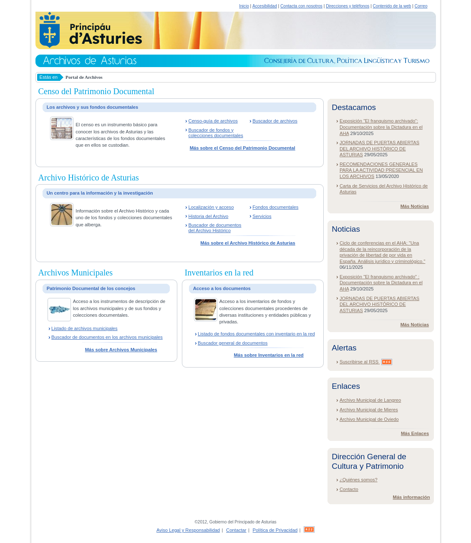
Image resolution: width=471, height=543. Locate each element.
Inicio (244, 6)
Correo (421, 6)
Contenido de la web (392, 6)
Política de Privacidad (275, 530)
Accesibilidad (264, 6)
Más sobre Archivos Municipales (121, 349)
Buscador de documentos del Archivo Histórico (215, 228)
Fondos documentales (275, 207)
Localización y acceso (211, 207)
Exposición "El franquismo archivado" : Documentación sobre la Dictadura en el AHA (381, 282)
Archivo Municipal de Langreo (370, 400)
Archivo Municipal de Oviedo (369, 419)
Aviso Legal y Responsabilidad (188, 530)
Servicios (261, 216)
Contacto (349, 489)
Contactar (236, 530)
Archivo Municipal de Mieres (369, 409)
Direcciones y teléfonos (347, 6)
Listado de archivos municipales (84, 328)
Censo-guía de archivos (213, 120)
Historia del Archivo (209, 216)
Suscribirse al (366, 361)
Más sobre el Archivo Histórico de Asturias (247, 242)
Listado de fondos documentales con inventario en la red (256, 333)
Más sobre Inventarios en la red (268, 355)
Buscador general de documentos (232, 342)
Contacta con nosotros (301, 6)
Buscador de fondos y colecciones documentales (216, 133)
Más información (411, 497)
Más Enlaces (415, 433)
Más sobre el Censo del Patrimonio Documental (242, 147)
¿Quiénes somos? (359, 479)
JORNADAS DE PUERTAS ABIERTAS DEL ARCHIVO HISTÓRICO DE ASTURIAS (379, 148)
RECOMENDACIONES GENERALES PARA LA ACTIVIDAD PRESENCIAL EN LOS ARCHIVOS (381, 170)
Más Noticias (414, 206)
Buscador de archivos (274, 120)
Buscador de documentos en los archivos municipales (107, 337)
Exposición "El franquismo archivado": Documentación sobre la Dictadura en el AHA (381, 126)
